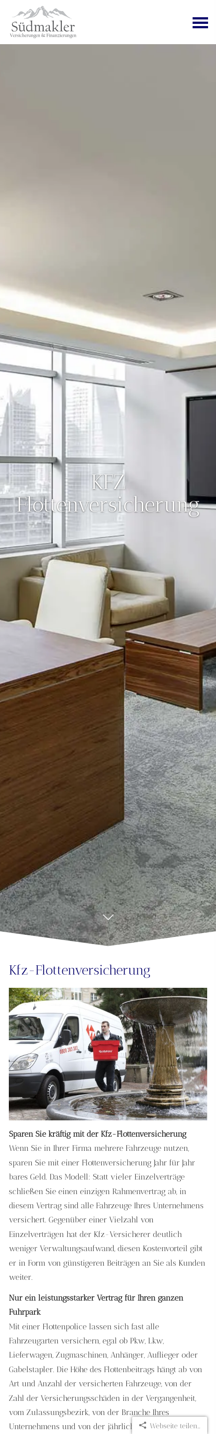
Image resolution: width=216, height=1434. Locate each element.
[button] (108, 922)
